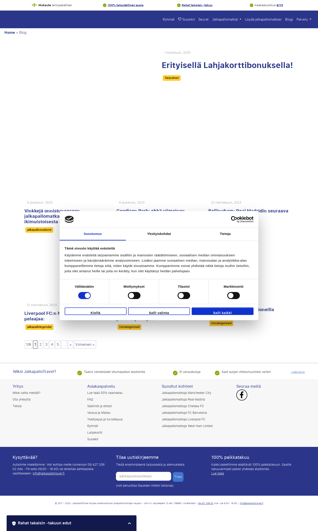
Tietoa (17, 406)
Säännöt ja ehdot (99, 406)
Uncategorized (129, 327)
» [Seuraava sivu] (70, 344)
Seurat (203, 19)
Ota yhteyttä (21, 399)
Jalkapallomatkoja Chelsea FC (183, 406)
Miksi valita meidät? (26, 393)
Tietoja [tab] (225, 234)
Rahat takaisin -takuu (197, 5)
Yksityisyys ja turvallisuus (105, 419)
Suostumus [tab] (93, 234)
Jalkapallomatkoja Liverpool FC (183, 419)
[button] (71, 523)
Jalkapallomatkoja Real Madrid (183, 399)
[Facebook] (242, 395)
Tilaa (178, 477)
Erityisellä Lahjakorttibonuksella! (227, 65)
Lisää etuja (298, 372)
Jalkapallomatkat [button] (225, 19)
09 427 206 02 (205, 503)
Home (9, 32)
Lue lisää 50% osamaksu (105, 393)
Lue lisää (217, 473)
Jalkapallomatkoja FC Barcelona (184, 413)
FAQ (90, 399)
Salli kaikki (222, 313)
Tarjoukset (172, 78)
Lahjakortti (94, 432)
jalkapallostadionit (39, 229)
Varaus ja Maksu (98, 413)
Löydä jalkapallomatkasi (263, 19)
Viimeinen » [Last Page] (85, 344)
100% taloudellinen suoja (126, 5)
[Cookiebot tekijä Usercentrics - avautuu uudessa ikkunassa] (234, 219)
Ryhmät (168, 19)
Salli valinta (159, 313)
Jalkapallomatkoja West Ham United (187, 426)
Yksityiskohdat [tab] (159, 234)
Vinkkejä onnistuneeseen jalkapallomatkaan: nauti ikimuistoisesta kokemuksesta (57, 216)
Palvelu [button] (303, 19)
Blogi (289, 19)
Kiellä (95, 313)
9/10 (279, 5)
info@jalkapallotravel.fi (48, 473)
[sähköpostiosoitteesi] (143, 476)
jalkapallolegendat (39, 327)
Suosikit (186, 19)
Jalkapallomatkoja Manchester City (186, 393)
